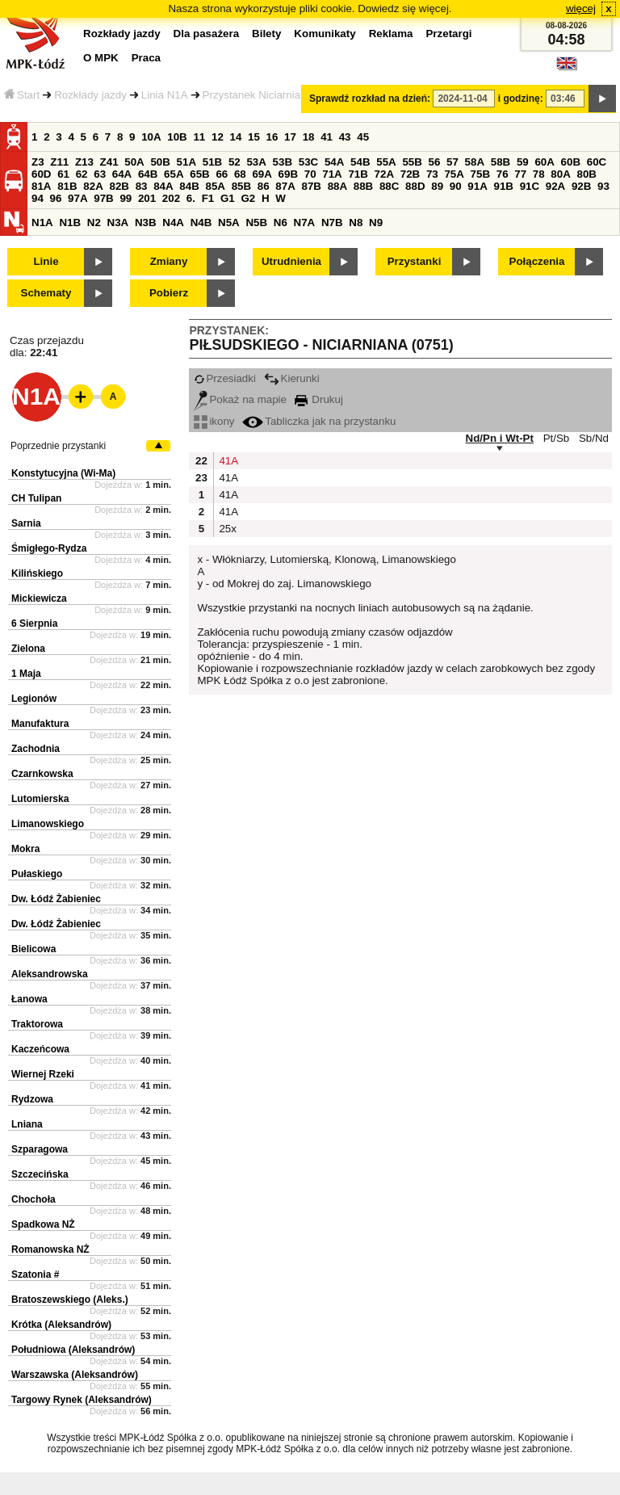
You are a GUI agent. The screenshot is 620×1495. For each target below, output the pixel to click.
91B (503, 186)
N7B (332, 222)
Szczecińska (40, 1174)
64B (147, 174)
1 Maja (26, 673)
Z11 (59, 162)
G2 (248, 198)
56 (435, 162)
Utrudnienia (291, 261)
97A (77, 198)
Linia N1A (164, 95)
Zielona (28, 648)
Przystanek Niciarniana (257, 95)
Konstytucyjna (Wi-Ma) (63, 473)
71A (331, 174)
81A (41, 186)
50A (134, 162)
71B (357, 174)
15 (254, 137)
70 (310, 174)
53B (282, 162)
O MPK (101, 58)
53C (308, 162)
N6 (280, 222)
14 (236, 137)
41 (326, 137)
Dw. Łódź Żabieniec (56, 899)
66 (222, 174)
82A (93, 186)
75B (480, 174)
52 (234, 162)
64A (122, 174)
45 (363, 137)
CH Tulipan (36, 498)
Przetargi (448, 33)
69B (288, 174)
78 (539, 174)
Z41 (109, 162)
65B (199, 174)
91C (529, 186)
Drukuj (319, 399)
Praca (146, 58)
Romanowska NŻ (50, 1249)
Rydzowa (32, 1099)
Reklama (391, 33)
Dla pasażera (207, 33)
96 (56, 198)
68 (240, 174)
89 (437, 186)
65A (173, 174)
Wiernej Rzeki (42, 1074)
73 (432, 174)
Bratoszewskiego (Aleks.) (69, 1299)
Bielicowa (33, 949)
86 (264, 186)
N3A (118, 222)
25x (227, 529)
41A (227, 461)
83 (142, 186)
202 (171, 198)
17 (290, 137)
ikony (214, 421)
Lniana (27, 1124)
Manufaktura (40, 723)
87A (285, 186)
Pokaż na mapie (240, 399)
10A (151, 137)
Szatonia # (35, 1274)
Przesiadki (224, 378)
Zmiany (169, 261)
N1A (42, 222)
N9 (376, 222)
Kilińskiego (37, 573)
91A (477, 186)
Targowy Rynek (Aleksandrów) (81, 1399)
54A (334, 162)
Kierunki (292, 378)
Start (22, 95)
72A (384, 174)
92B (581, 186)
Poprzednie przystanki (58, 445)
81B (67, 186)
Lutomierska (40, 798)
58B (500, 162)
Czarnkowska (42, 773)
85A (214, 186)
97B (103, 198)
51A (186, 162)
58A (474, 162)
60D (41, 174)
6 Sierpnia (34, 623)
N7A (305, 222)
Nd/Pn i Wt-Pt (500, 438)
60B (570, 162)
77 (520, 174)
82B (118, 186)
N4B (201, 222)
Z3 (37, 162)
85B (241, 186)
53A (256, 162)
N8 (355, 222)
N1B (70, 222)
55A (386, 162)
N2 (94, 222)
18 (309, 137)
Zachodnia (35, 748)
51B (212, 162)
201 (147, 198)
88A (337, 186)
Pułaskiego (36, 874)
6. (190, 198)
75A (453, 174)
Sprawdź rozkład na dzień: (369, 98)
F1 (208, 198)
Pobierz (168, 293)
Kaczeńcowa (40, 1049)
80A (560, 174)
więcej (581, 8)
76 (502, 174)
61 (63, 174)
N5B (256, 222)
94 (37, 198)
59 (523, 162)
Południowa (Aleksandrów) (73, 1349)
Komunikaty (324, 33)
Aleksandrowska (49, 974)
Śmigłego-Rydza (48, 548)
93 (603, 186)
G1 (227, 198)
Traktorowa (37, 1024)
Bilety (266, 33)
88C (389, 186)
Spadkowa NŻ (43, 1224)
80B (587, 174)
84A (163, 186)
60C (596, 162)
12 (218, 137)
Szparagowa (39, 1149)
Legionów (34, 698)
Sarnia (26, 523)
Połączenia (537, 261)
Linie (45, 261)
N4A (173, 222)
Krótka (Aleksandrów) (61, 1324)
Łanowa (29, 999)
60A (544, 162)
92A (555, 186)
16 (272, 137)
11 (199, 137)
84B (189, 186)
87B (310, 186)
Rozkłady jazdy (90, 95)
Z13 (84, 162)
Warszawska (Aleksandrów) (74, 1374)
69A (261, 174)
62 (82, 174)
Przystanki (415, 261)
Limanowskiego (47, 823)
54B (360, 162)
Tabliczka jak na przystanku (319, 421)
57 (452, 162)
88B (363, 186)
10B (176, 137)
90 (456, 186)
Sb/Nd (594, 438)
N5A (229, 222)
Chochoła (33, 1199)
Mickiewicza (39, 598)
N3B (146, 222)
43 (345, 137)
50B (160, 162)
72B (410, 174)
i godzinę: (520, 98)
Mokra (25, 849)
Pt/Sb (556, 438)
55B (411, 162)
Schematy (46, 293)
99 (125, 198)
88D (415, 186)
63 (100, 174)
